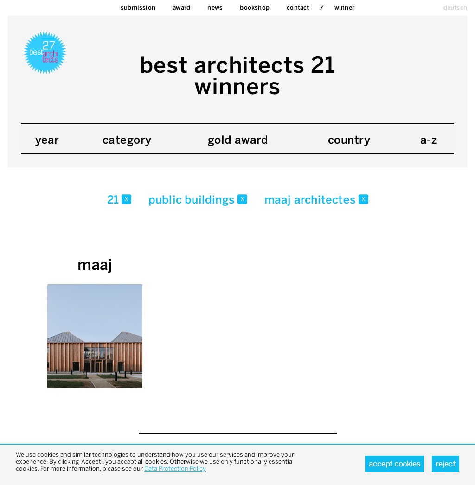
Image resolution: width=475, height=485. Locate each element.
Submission (138, 7)
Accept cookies (394, 463)
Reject (446, 463)
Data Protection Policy (175, 468)
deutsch (455, 7)
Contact (298, 7)
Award (181, 7)
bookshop (255, 7)
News (215, 7)
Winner (344, 7)
